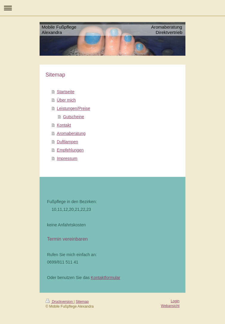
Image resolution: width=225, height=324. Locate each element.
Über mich (66, 100)
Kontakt (64, 125)
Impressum (67, 158)
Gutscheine (73, 116)
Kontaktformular (105, 277)
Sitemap (82, 302)
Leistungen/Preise (73, 108)
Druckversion (60, 302)
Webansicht (170, 306)
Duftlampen (67, 141)
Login (175, 301)
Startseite (65, 91)
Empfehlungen (70, 150)
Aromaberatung (71, 133)
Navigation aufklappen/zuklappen (112, 7)
